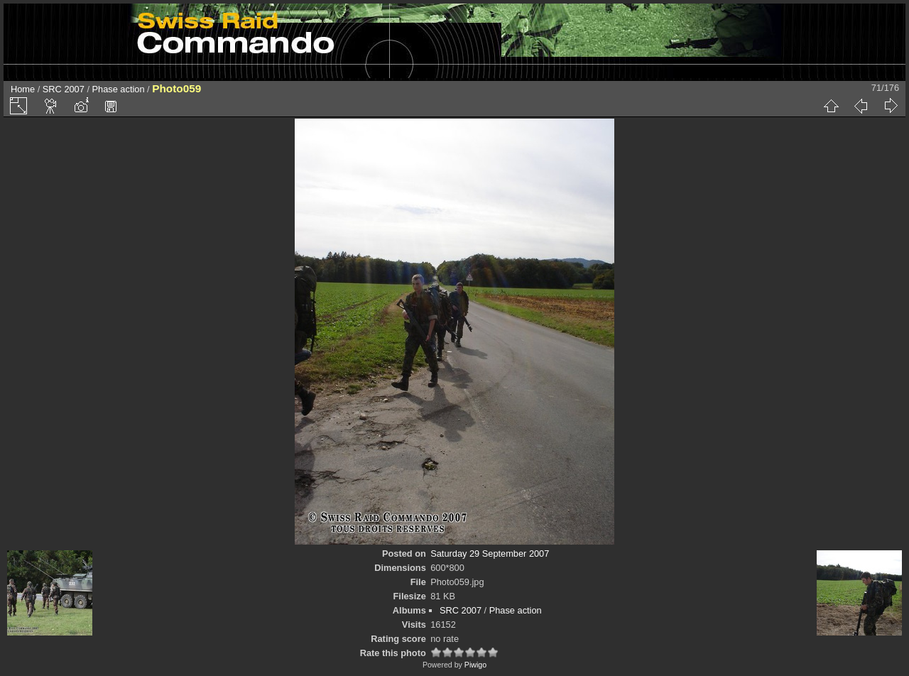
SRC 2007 (64, 89)
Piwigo (475, 664)
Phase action (118, 89)
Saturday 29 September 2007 (489, 553)
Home (23, 89)
